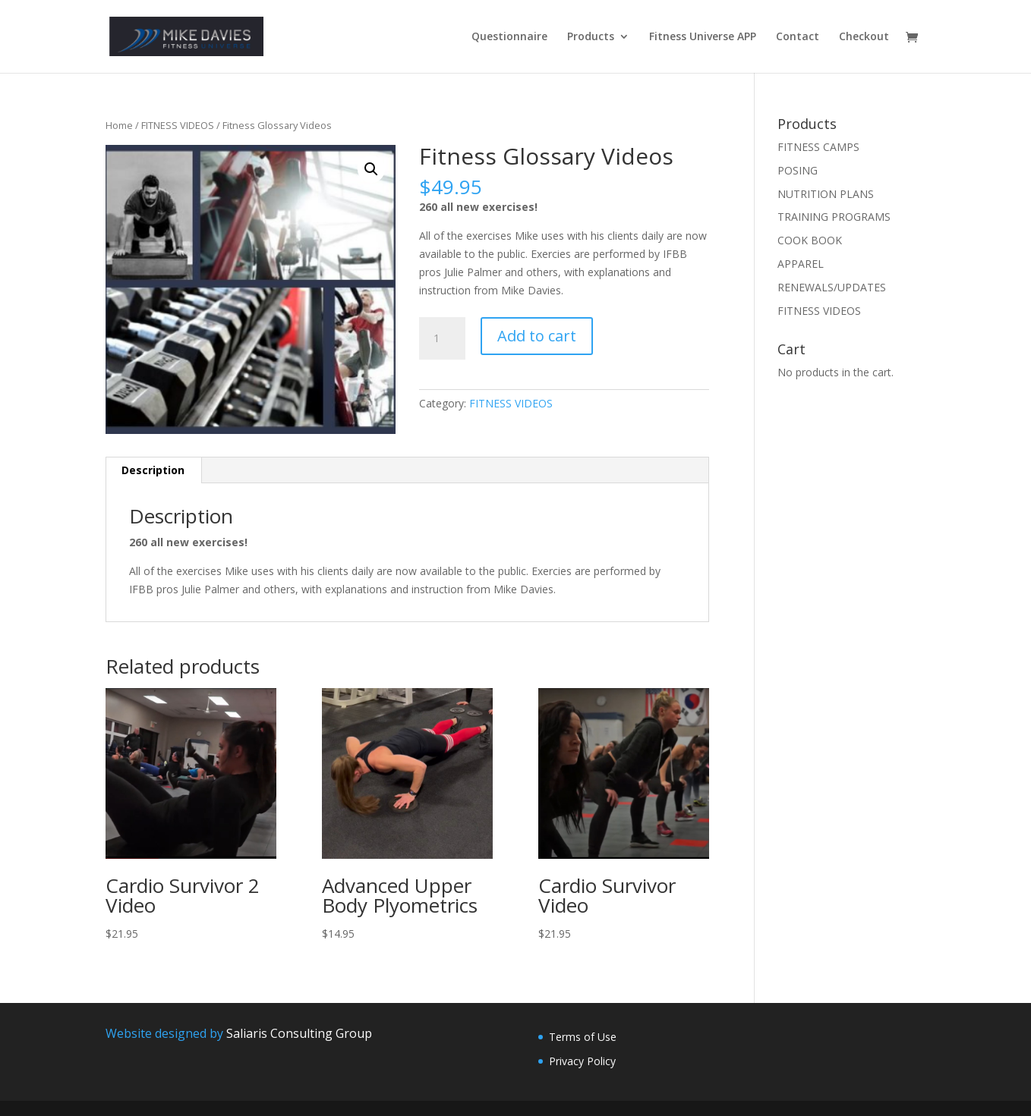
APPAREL (800, 263)
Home (119, 125)
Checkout (864, 37)
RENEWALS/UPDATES (831, 287)
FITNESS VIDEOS (177, 125)
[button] (371, 169)
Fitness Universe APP (702, 37)
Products (590, 37)
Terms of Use (582, 1037)
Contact (797, 37)
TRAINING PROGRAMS (834, 216)
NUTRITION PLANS (825, 194)
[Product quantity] (442, 338)
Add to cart (536, 335)
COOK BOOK (809, 240)
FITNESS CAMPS (818, 147)
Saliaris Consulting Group (299, 1033)
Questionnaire (509, 37)
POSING (797, 170)
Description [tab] (152, 470)
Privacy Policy (582, 1061)
